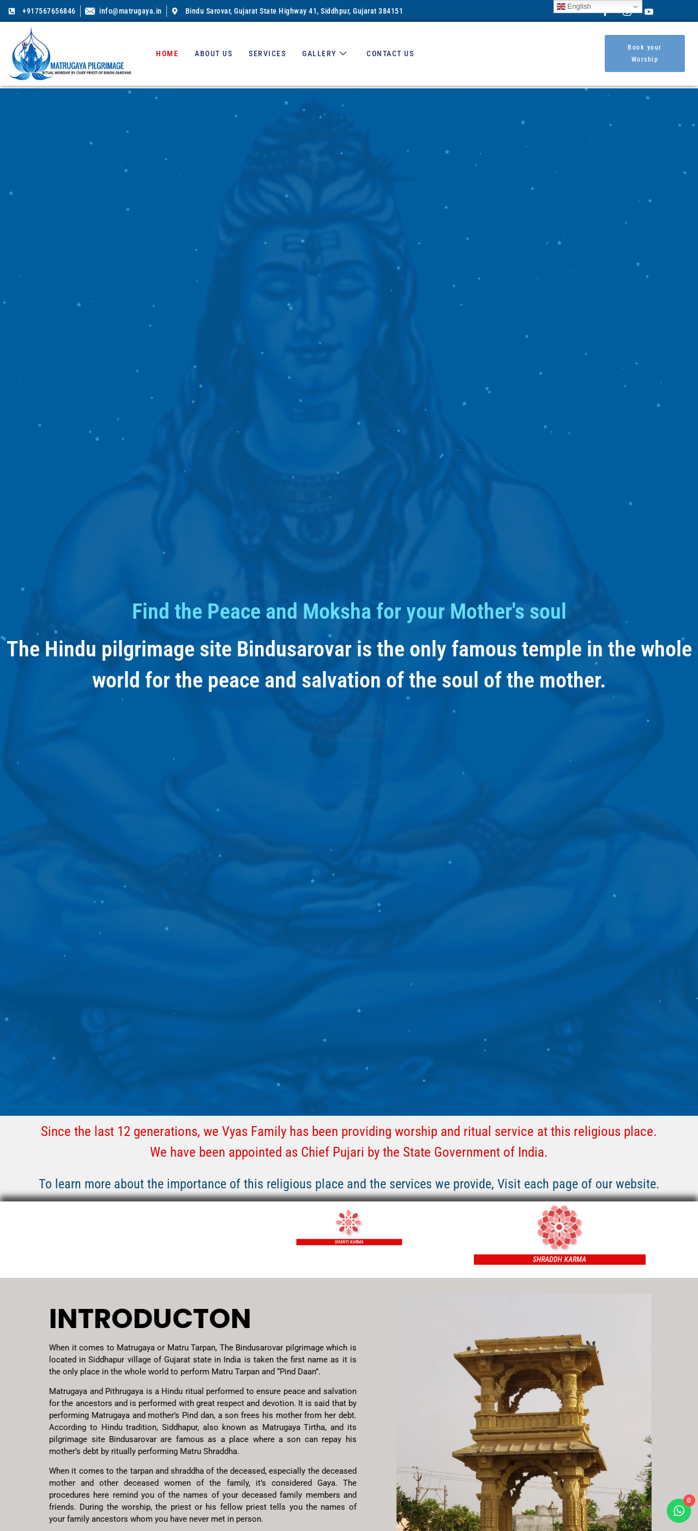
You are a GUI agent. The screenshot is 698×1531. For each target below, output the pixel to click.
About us (213, 53)
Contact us (390, 53)
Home (167, 53)
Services (267, 53)
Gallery (324, 53)
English (574, 6)
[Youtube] (649, 10)
